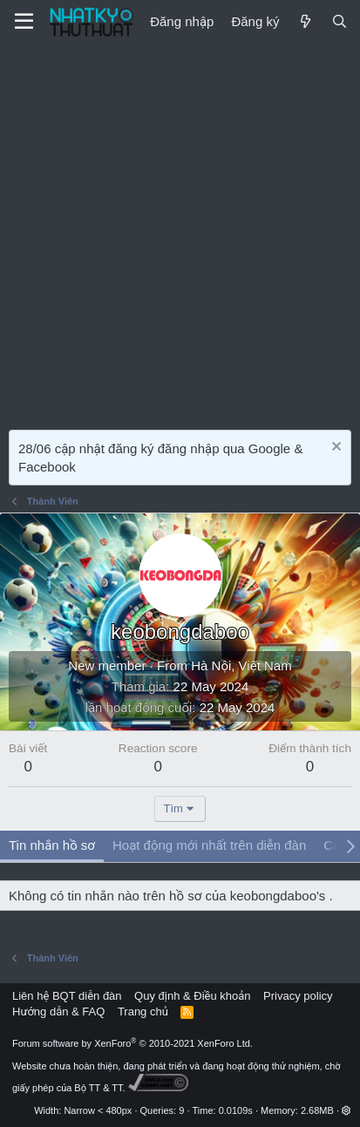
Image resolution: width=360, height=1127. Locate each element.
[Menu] (23, 22)
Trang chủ (143, 1011)
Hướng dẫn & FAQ (58, 1011)
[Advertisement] (180, 232)
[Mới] (305, 21)
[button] (346, 1110)
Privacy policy (297, 995)
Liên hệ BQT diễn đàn (67, 995)
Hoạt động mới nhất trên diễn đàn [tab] (209, 845)
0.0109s (236, 1110)
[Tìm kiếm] (340, 21)
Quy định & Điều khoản (192, 995)
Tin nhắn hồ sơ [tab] (52, 845)
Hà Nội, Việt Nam (241, 665)
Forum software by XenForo (132, 1043)
